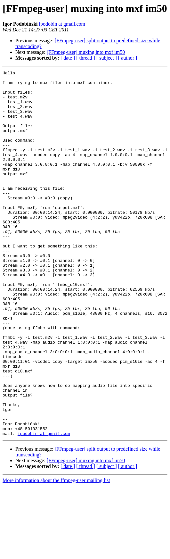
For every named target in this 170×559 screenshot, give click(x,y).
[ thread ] (85, 58)
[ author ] (127, 58)
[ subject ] (106, 58)
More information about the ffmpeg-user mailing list (56, 553)
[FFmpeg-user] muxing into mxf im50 (86, 52)
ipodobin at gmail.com (62, 24)
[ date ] (68, 58)
